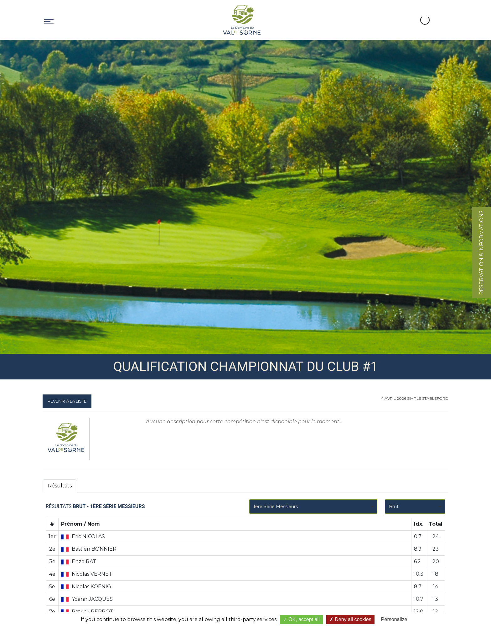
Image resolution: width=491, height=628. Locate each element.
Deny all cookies (350, 619)
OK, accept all (301, 619)
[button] (403, 13)
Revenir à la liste (67, 401)
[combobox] (313, 506)
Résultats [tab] (60, 486)
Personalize (394, 619)
